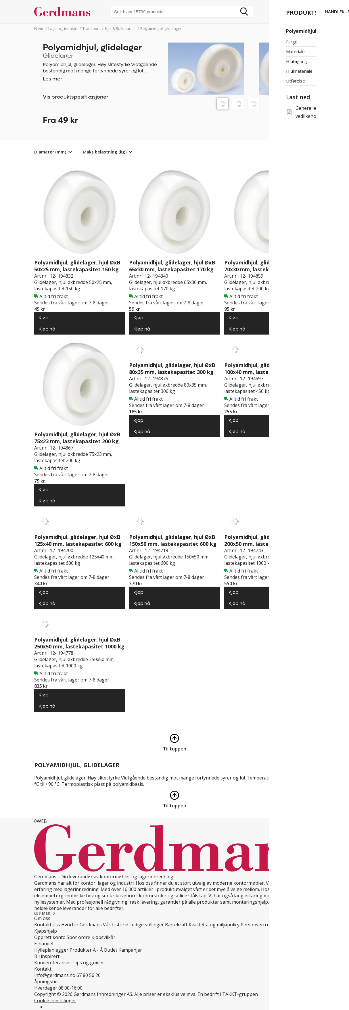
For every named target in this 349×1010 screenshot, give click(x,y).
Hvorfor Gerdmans (81, 924)
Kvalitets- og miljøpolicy (214, 924)
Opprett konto (50, 937)
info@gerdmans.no (54, 975)
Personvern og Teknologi (268, 924)
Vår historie (115, 924)
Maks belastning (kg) (104, 152)
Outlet (110, 950)
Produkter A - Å (86, 950)
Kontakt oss (47, 924)
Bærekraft (176, 924)
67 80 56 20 (88, 975)
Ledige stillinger (146, 924)
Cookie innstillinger (55, 1000)
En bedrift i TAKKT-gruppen (227, 994)
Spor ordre (78, 937)
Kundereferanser (52, 962)
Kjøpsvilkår (103, 937)
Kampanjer (130, 950)
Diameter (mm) (50, 152)
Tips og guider (88, 962)
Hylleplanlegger (51, 950)
